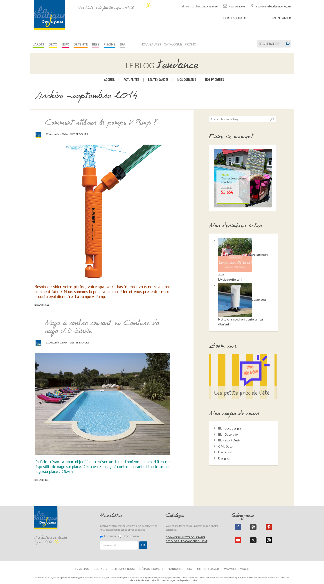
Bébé (95, 44)
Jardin (38, 44)
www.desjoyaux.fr (236, 568)
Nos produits (214, 80)
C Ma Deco (225, 446)
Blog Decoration (228, 434)
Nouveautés (151, 44)
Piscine (109, 44)
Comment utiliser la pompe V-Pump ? (101, 123)
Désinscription (128, 536)
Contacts (100, 568)
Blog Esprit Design (230, 440)
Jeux (65, 44)
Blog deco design (229, 428)
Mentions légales (208, 568)
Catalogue (173, 44)
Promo (190, 44)
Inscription (108, 536)
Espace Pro (82, 568)
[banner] (49, 15)
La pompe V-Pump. (90, 296)
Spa (122, 44)
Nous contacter (237, 6)
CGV (190, 568)
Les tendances (158, 80)
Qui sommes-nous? (123, 568)
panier (281, 18)
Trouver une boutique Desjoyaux (273, 6)
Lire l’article (41, 304)
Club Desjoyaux (234, 18)
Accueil (109, 80)
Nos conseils (186, 80)
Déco (53, 44)
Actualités (131, 80)
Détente (81, 44)
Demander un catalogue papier (185, 537)
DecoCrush (225, 452)
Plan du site (175, 568)
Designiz (223, 458)
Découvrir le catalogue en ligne (186, 541)
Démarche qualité (151, 568)
